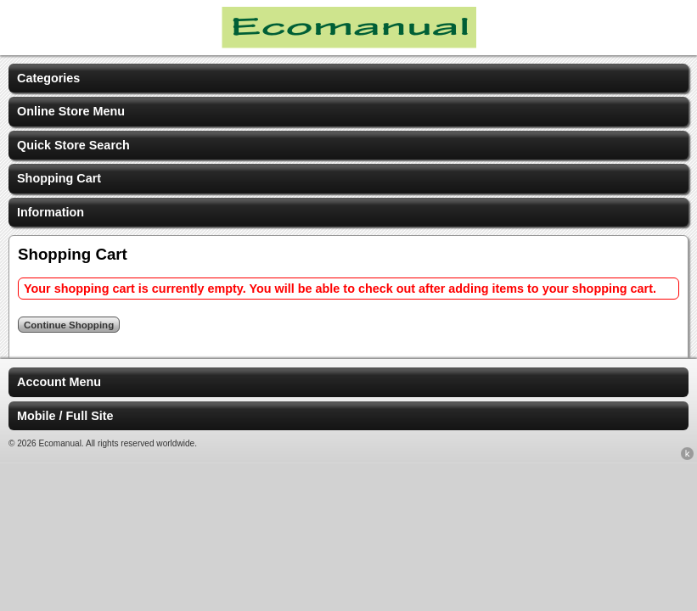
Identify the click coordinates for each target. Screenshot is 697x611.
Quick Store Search (73, 145)
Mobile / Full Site (65, 416)
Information (50, 212)
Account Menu (59, 382)
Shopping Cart (59, 178)
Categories (48, 78)
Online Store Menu (71, 111)
